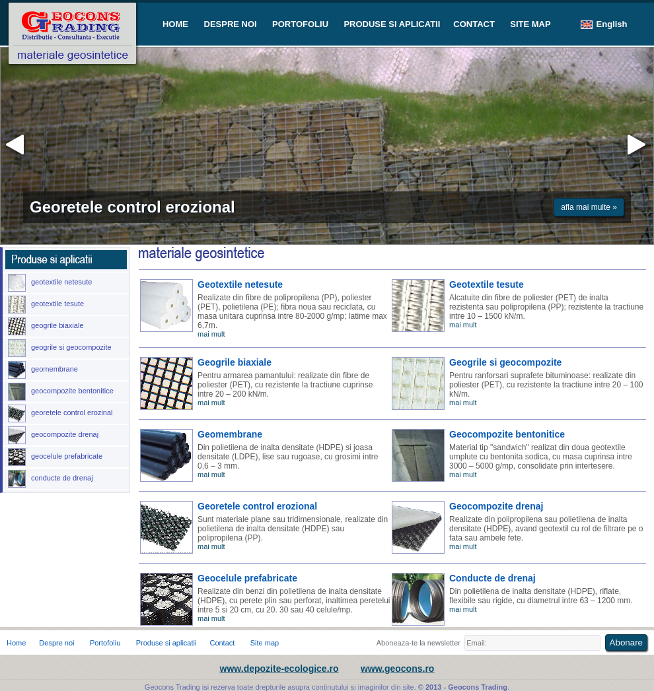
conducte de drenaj (50, 479)
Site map (264, 643)
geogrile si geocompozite (60, 348)
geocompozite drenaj (53, 435)
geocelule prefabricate (55, 457)
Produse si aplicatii (166, 643)
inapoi (17, 145)
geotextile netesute (50, 283)
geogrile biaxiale (46, 326)
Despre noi (56, 643)
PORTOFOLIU (300, 24)
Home (16, 643)
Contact (222, 643)
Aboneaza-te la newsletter (418, 643)
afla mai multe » (589, 207)
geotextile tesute (46, 304)
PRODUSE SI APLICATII (392, 24)
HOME (177, 24)
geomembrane (43, 370)
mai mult (211, 334)
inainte (635, 145)
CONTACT (474, 24)
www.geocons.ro (398, 668)
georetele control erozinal (60, 413)
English (604, 24)
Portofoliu (105, 643)
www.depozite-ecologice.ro (279, 668)
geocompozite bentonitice (61, 392)
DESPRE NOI (230, 24)
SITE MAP (530, 24)
